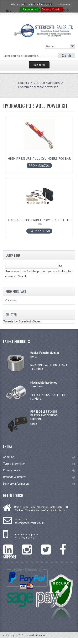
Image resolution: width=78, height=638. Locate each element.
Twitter (11, 314)
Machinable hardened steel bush (43, 384)
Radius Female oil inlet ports (44, 354)
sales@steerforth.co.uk (29, 523)
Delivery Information (39, 483)
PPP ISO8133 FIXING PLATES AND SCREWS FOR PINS (44, 415)
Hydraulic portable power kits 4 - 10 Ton (39, 223)
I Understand (30, 9)
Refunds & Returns (39, 477)
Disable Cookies (52, 9)
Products (22, 83)
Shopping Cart (15, 291)
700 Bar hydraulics (47, 83)
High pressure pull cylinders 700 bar (39, 160)
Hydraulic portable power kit (38, 87)
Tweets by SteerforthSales (22, 321)
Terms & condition (39, 463)
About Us (39, 457)
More (39, 369)
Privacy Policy (39, 470)
